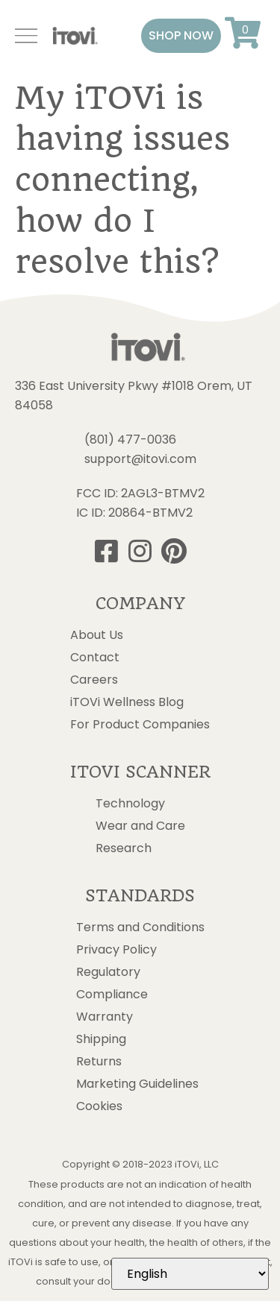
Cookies (99, 1106)
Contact (94, 657)
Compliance (112, 994)
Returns (99, 1061)
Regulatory (108, 972)
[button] (181, 36)
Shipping (101, 1039)
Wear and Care (140, 826)
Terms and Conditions (140, 927)
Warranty (104, 1016)
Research (124, 848)
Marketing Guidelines (137, 1084)
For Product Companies (140, 724)
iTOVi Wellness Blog (127, 702)
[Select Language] (190, 1274)
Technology (130, 803)
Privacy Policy (116, 949)
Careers (94, 679)
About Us (96, 635)
